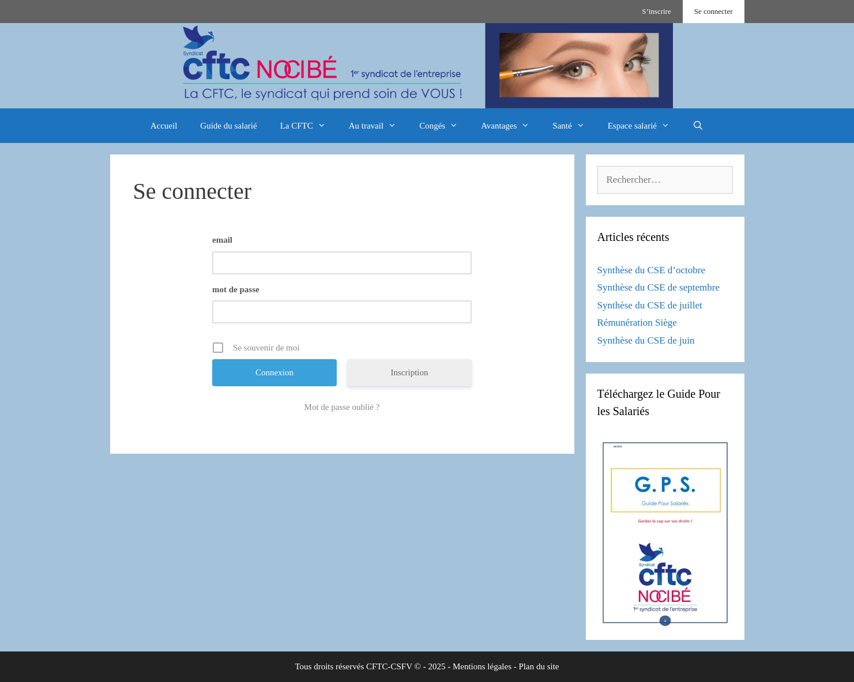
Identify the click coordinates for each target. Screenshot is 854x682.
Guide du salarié (228, 125)
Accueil (164, 125)
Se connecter (713, 11)
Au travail (378, 125)
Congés (444, 125)
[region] (427, 65)
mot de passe (235, 289)
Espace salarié (644, 125)
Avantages (511, 125)
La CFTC (308, 125)
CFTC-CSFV (389, 666)
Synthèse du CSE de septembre (658, 287)
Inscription (409, 372)
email (222, 239)
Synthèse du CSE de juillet (649, 305)
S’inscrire (656, 11)
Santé (574, 125)
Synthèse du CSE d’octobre (651, 270)
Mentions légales (482, 666)
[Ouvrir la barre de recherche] (698, 125)
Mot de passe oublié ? (342, 407)
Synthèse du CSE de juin (646, 340)
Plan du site (539, 666)
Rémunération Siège (637, 322)
